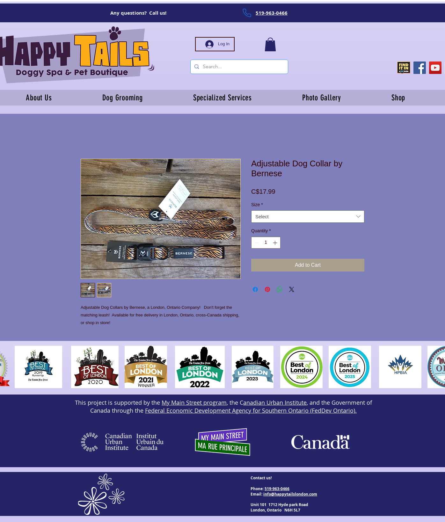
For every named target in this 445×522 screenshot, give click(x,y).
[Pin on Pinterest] (267, 289)
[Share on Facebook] (255, 289)
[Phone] (246, 12)
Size (257, 204)
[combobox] (307, 216)
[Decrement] (256, 242)
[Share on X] (291, 289)
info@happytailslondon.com (290, 494)
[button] (270, 44)
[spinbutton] (266, 242)
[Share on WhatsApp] (279, 289)
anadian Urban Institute (275, 402)
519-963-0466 (277, 488)
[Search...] (238, 67)
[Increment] (276, 242)
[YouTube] (435, 68)
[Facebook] (419, 68)
